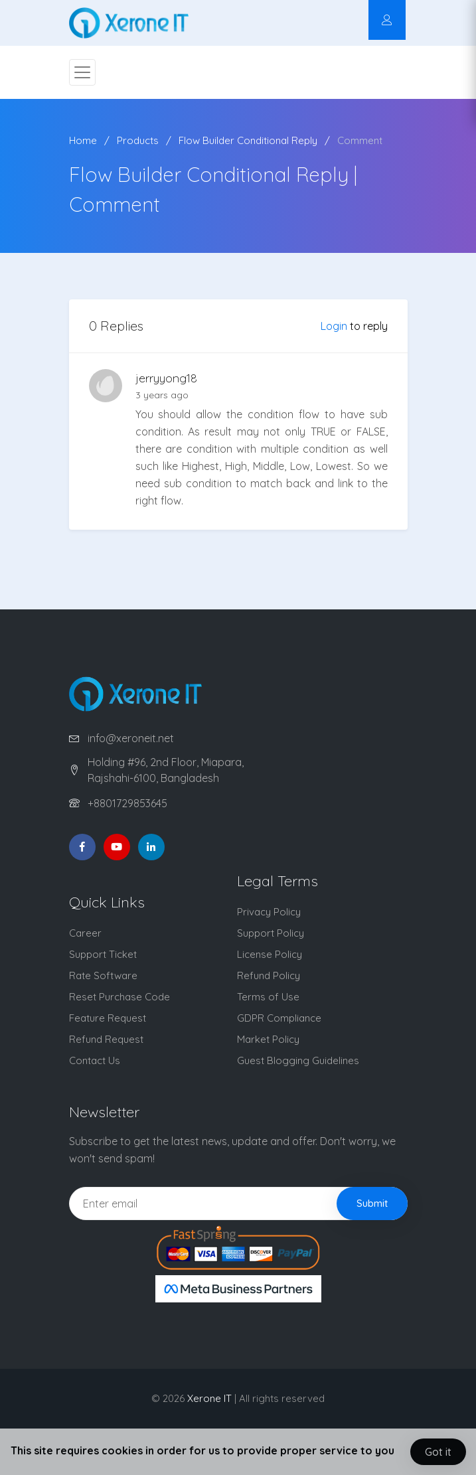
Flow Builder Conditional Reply (248, 140)
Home (83, 140)
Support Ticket (103, 954)
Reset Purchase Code (119, 996)
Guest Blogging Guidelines (298, 1060)
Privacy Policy (269, 911)
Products (138, 140)
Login (334, 326)
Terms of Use (268, 996)
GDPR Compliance (279, 1018)
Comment (359, 140)
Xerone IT (209, 1398)
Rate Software (103, 975)
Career (85, 933)
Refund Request (106, 1039)
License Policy (269, 954)
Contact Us (94, 1060)
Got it (438, 1451)
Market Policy (268, 1039)
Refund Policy (268, 975)
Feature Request (107, 1018)
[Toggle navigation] (82, 72)
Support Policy (270, 933)
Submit (372, 1203)
